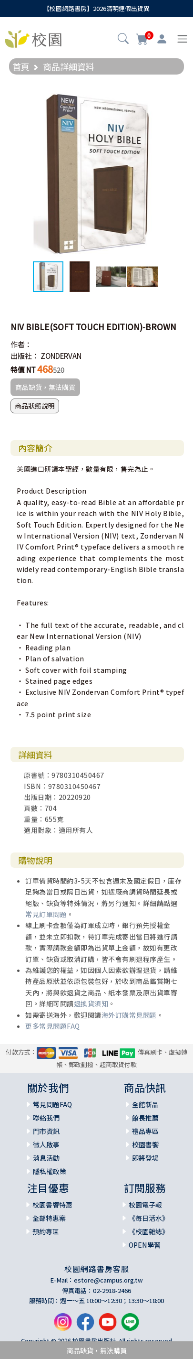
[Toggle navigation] (182, 39)
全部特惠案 (49, 1218)
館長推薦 (145, 1117)
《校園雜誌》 (149, 1231)
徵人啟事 (46, 1144)
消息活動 (46, 1158)
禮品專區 (145, 1131)
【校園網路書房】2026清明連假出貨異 (96, 8)
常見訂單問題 (46, 914)
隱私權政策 (49, 1171)
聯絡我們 (46, 1117)
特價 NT (23, 370)
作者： (21, 344)
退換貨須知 (91, 1003)
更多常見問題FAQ (52, 1026)
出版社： (24, 356)
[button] (123, 39)
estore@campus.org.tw (108, 1279)
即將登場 (145, 1158)
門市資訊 (46, 1131)
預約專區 (45, 1231)
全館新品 (145, 1104)
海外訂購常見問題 (129, 1015)
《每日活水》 (149, 1218)
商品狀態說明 (35, 405)
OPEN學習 (145, 1245)
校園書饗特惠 (52, 1204)
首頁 (21, 66)
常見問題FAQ (52, 1104)
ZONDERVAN (61, 356)
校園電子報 (145, 1204)
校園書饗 (145, 1144)
